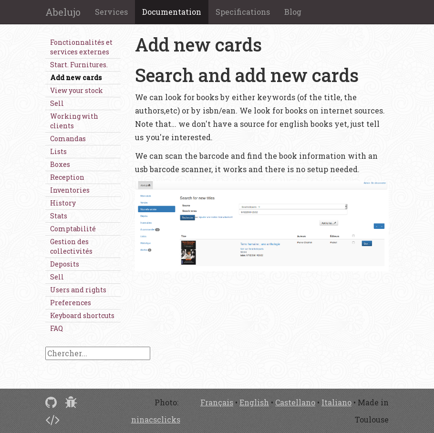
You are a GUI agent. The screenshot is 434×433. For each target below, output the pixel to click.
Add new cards (76, 77)
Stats (58, 215)
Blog (292, 12)
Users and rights (78, 289)
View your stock (76, 90)
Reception (67, 177)
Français (216, 402)
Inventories (70, 190)
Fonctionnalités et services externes (81, 47)
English (254, 402)
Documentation (171, 12)
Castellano (295, 402)
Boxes (60, 164)
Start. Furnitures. (79, 64)
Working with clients (74, 121)
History (63, 202)
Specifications (243, 12)
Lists (58, 151)
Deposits (64, 263)
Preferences (70, 302)
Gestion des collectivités (71, 246)
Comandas (68, 138)
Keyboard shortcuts (82, 315)
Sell (57, 103)
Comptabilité (73, 228)
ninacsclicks (155, 419)
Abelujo (63, 12)
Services (111, 12)
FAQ (56, 328)
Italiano (336, 402)
